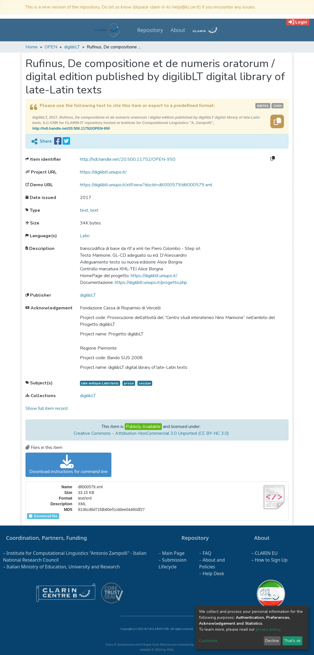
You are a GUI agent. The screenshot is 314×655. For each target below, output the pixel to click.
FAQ (207, 553)
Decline (272, 640)
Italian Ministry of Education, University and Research (63, 567)
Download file (43, 516)
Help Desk (213, 573)
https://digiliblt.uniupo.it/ (103, 172)
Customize (208, 640)
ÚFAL (170, 650)
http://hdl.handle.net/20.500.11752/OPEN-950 (71, 128)
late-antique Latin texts (100, 383)
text (84, 210)
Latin (85, 236)
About (178, 30)
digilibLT (72, 47)
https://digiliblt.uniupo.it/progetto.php (151, 282)
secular (145, 383)
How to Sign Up (271, 560)
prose (129, 383)
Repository (150, 30)
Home (32, 47)
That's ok (292, 640)
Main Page (173, 553)
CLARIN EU (266, 553)
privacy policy (268, 629)
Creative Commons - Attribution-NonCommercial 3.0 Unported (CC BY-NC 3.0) (151, 433)
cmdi (277, 106)
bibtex (263, 106)
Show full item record (46, 408)
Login (297, 22)
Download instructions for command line (68, 465)
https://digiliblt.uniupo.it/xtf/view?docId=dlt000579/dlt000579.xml (146, 185)
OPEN (50, 47)
